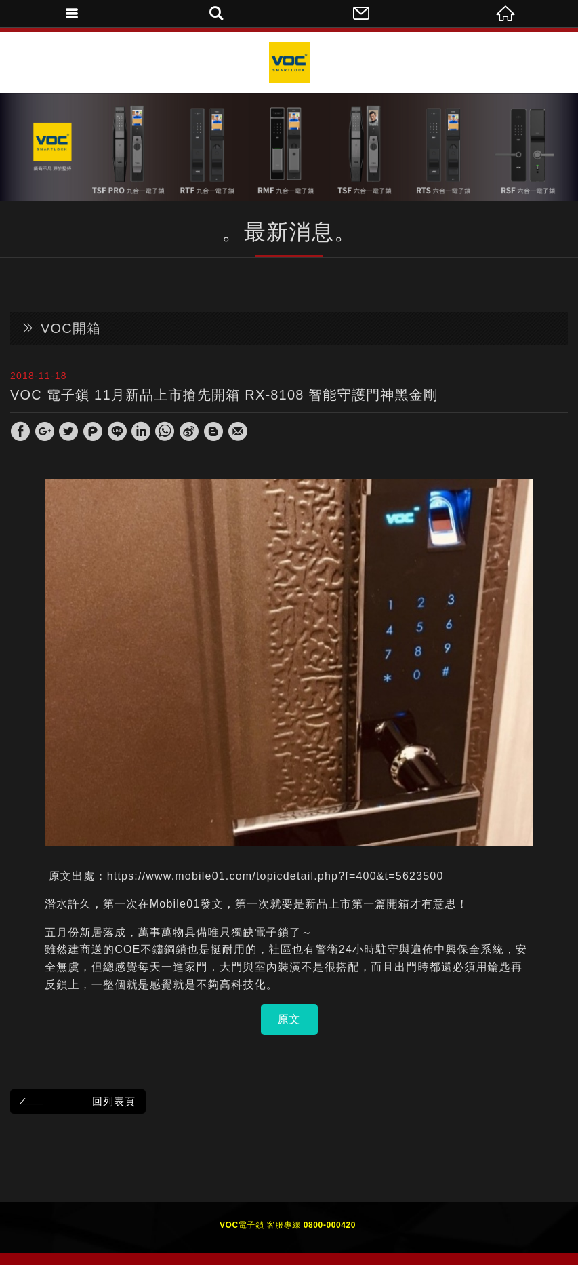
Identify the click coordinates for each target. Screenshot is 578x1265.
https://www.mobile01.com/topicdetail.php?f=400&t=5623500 (275, 876)
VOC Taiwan (289, 62)
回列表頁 (76, 1101)
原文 (289, 1019)
